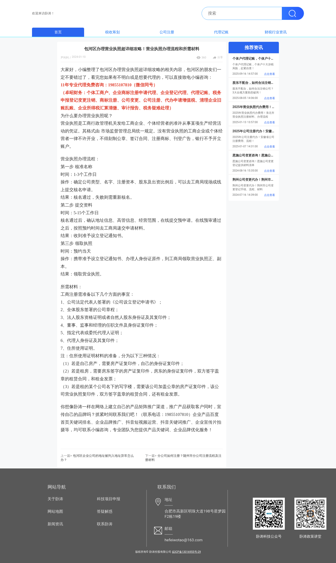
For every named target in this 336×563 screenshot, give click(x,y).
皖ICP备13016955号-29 (186, 551)
